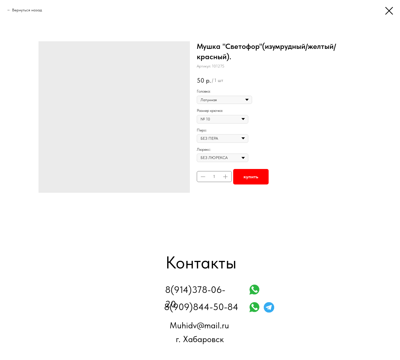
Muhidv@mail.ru (199, 325)
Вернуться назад (27, 10)
